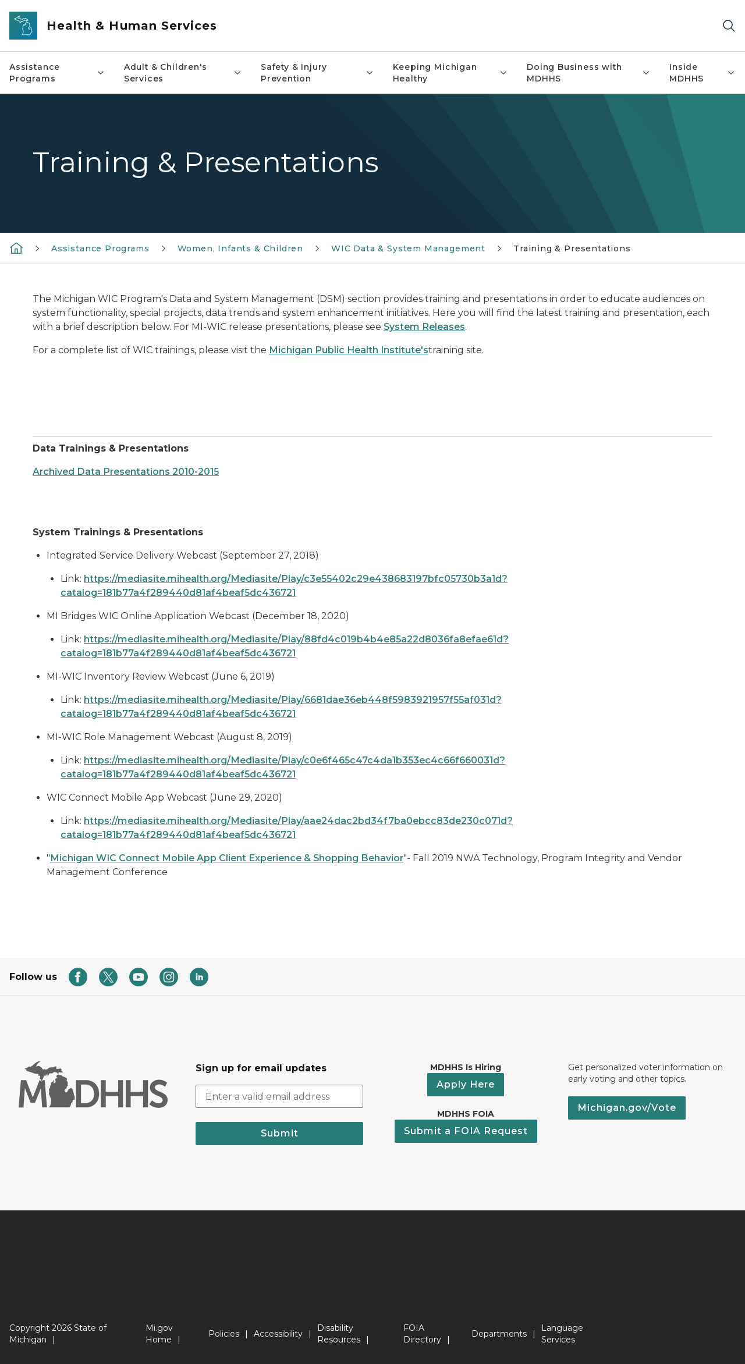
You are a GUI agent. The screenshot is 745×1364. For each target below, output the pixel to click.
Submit (280, 1133)
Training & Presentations (572, 248)
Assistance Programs (57, 73)
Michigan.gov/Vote (626, 1107)
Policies (223, 1334)
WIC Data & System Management (408, 248)
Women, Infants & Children (241, 248)
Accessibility (278, 1334)
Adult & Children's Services (183, 73)
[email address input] (279, 1096)
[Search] (729, 26)
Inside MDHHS (702, 73)
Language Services (562, 1334)
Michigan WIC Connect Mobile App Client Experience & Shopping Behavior (226, 858)
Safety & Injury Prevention (317, 73)
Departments (499, 1334)
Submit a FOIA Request (466, 1130)
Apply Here (466, 1084)
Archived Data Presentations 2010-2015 (126, 471)
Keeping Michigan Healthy (450, 73)
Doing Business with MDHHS (589, 73)
